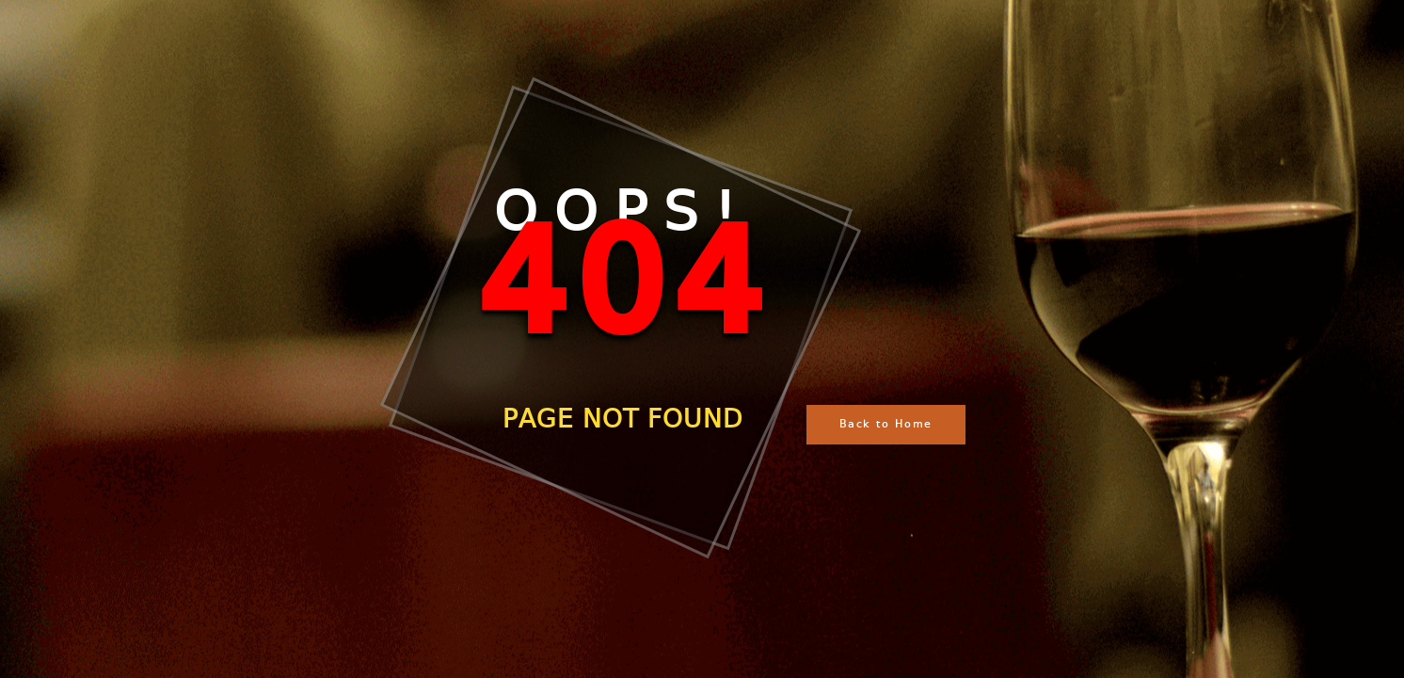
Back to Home (886, 424)
